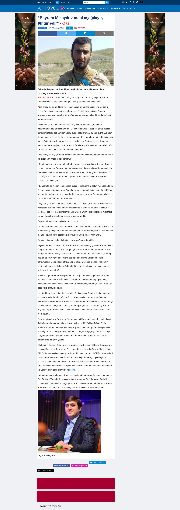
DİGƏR (132, 8)
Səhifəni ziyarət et (61, 466)
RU (60, 2)
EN (64, 2)
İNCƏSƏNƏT (115, 8)
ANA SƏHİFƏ (41, 2)
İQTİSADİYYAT (90, 8)
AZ (57, 2)
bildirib (72, 370)
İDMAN (125, 8)
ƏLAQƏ (50, 2)
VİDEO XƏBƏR (103, 8)
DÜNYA (79, 8)
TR (68, 2)
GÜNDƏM (70, 8)
